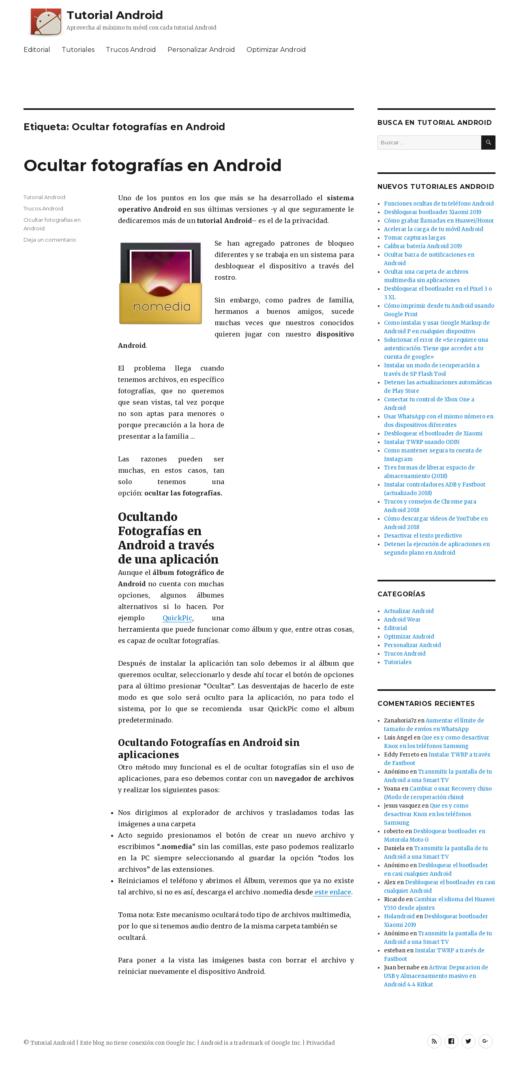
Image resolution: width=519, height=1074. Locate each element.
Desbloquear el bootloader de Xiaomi (433, 433)
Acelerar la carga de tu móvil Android (433, 229)
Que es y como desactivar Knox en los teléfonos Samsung (427, 814)
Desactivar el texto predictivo (423, 535)
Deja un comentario (50, 239)
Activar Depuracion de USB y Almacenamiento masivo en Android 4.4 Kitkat (436, 976)
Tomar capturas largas (415, 237)
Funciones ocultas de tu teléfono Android (439, 203)
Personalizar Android (201, 50)
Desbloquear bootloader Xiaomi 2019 (432, 212)
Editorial (37, 50)
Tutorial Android (114, 15)
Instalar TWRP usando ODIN (421, 442)
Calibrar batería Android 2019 (423, 246)
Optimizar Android (276, 50)
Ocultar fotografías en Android (153, 165)
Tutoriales (78, 50)
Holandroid (399, 916)
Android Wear (402, 619)
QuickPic (177, 618)
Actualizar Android (409, 611)
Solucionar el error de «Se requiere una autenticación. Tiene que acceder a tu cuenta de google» (436, 348)
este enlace (332, 892)
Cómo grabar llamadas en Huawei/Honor (439, 220)
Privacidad (320, 1043)
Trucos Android (131, 50)
